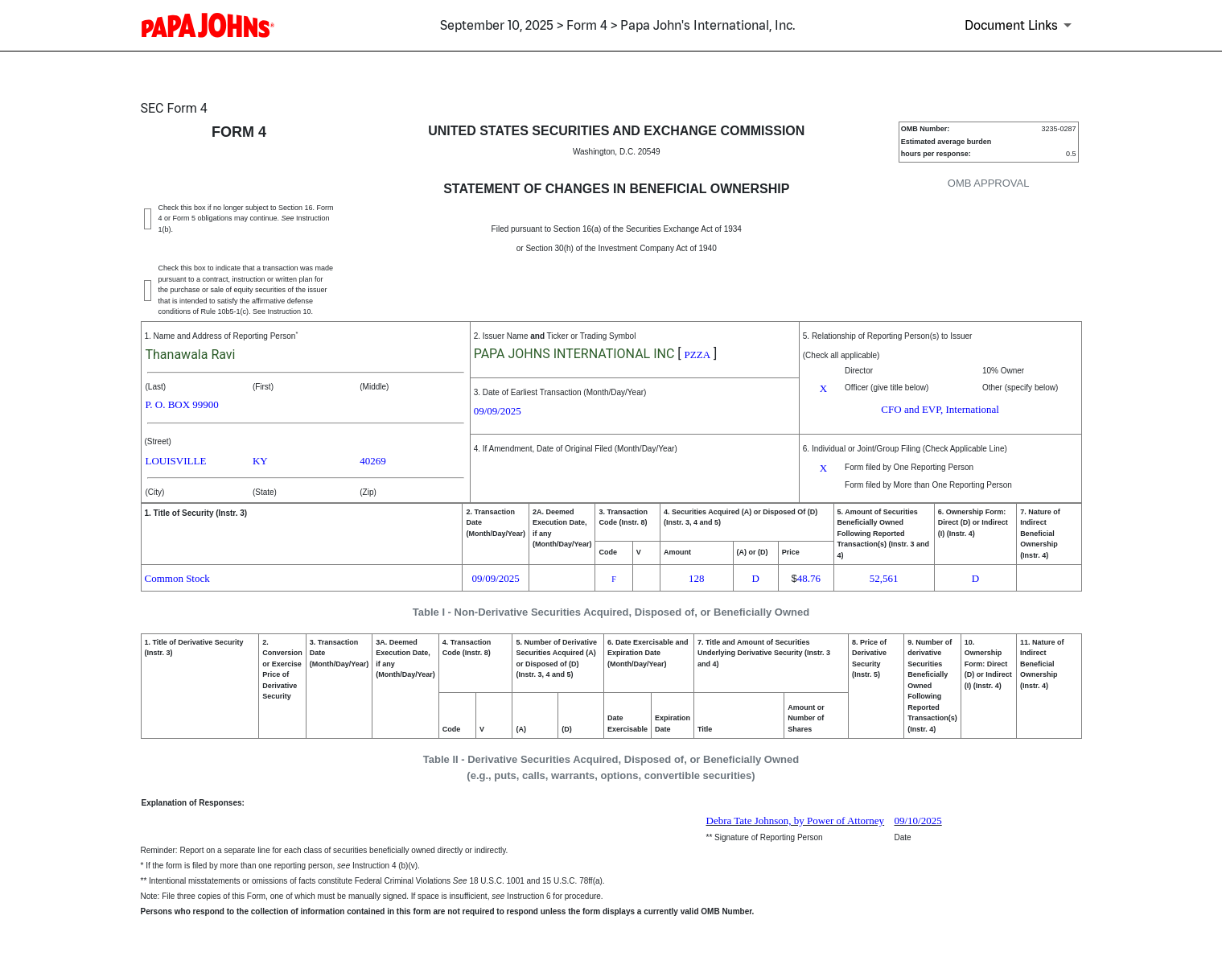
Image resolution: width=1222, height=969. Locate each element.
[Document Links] (1021, 25)
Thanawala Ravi (191, 354)
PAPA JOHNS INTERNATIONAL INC (574, 353)
